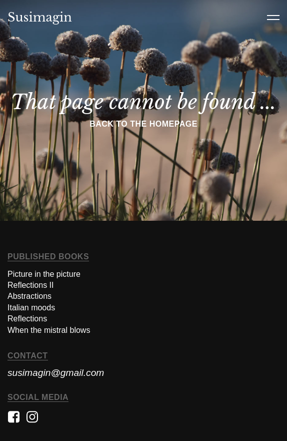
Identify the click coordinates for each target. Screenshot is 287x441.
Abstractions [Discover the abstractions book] (30, 296)
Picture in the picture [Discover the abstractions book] (44, 274)
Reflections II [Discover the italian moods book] (31, 285)
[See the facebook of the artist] (14, 421)
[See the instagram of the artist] (32, 421)
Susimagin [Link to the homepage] (40, 17)
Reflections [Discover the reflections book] (27, 318)
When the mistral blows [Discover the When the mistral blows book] (49, 330)
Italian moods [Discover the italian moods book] (31, 307)
